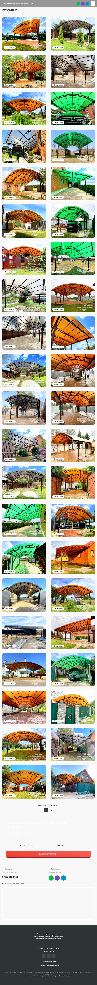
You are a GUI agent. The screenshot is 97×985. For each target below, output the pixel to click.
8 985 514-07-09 (10, 877)
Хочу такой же (9, 47)
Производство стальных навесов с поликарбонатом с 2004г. (18, 3)
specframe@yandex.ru (54, 872)
